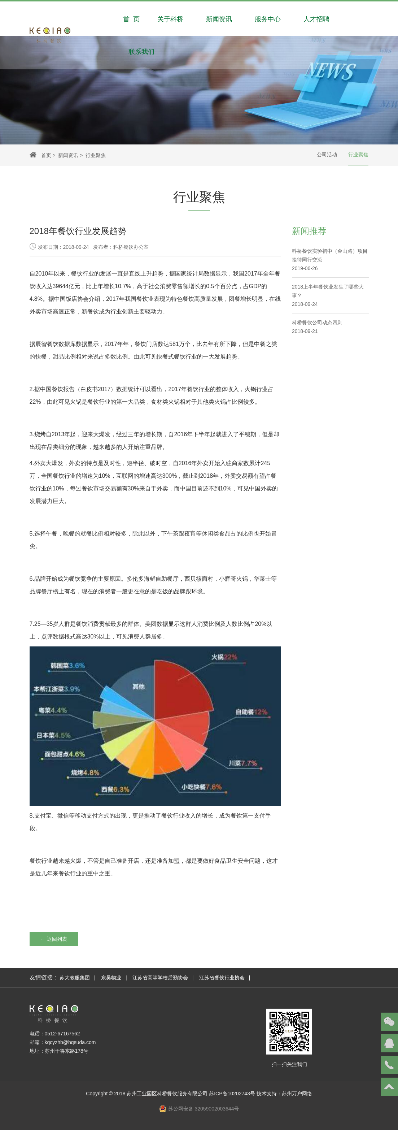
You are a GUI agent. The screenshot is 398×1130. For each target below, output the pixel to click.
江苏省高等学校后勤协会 (160, 977)
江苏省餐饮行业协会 (222, 977)
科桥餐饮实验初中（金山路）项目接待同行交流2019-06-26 (330, 259)
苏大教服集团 (75, 977)
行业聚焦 (358, 155)
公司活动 (327, 155)
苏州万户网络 (297, 1093)
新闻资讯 (219, 17)
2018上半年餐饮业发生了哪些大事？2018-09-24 (328, 295)
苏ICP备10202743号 (232, 1093)
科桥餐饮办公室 (131, 247)
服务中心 (268, 17)
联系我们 (141, 50)
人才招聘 (316, 17)
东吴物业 (111, 977)
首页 (46, 155)
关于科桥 (170, 17)
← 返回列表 (53, 939)
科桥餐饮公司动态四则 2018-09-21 (317, 327)
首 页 (131, 17)
